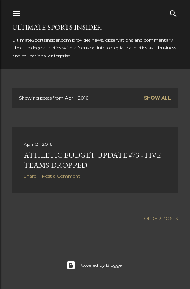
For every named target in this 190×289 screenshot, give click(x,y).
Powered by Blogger (95, 265)
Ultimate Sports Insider (57, 27)
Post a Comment (61, 176)
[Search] (173, 12)
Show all (157, 98)
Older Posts (161, 218)
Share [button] (30, 176)
